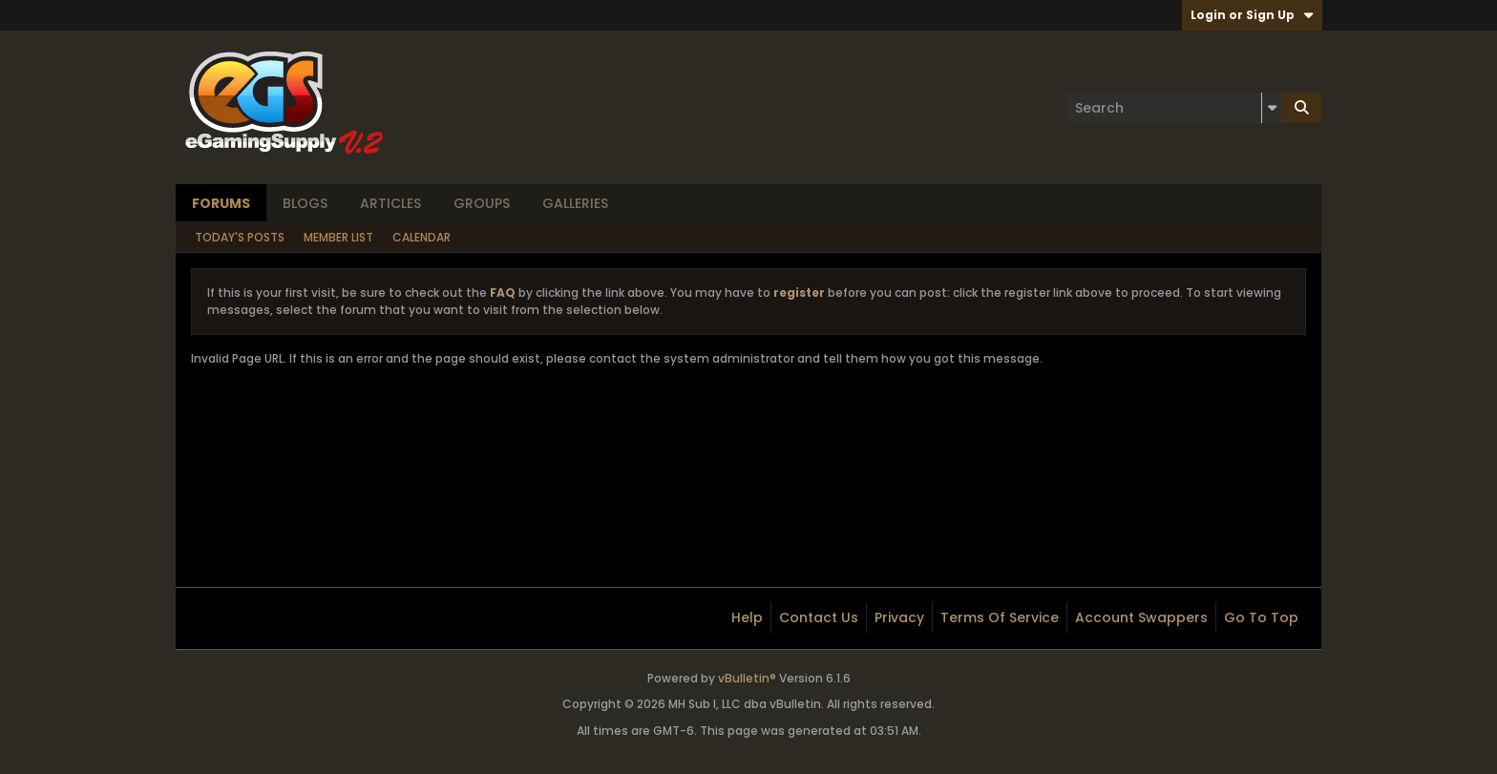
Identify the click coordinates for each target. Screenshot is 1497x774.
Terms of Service (999, 617)
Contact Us (818, 617)
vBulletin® (747, 678)
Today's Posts (240, 237)
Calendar (421, 237)
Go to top (1261, 617)
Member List (338, 237)
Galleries (575, 203)
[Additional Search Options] (1271, 108)
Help (747, 617)
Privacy (899, 617)
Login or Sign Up (1252, 15)
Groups (481, 203)
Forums (221, 203)
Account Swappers (1141, 617)
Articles (390, 203)
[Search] (1174, 108)
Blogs (305, 203)
